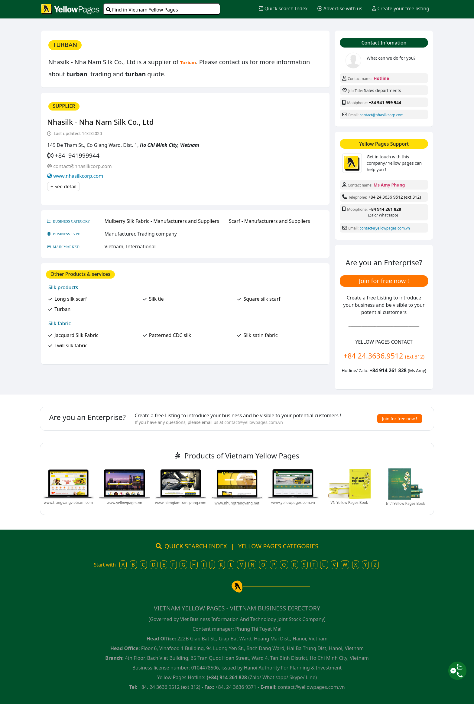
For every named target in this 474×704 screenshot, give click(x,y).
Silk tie (156, 299)
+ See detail (63, 186)
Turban (62, 309)
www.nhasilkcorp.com (78, 176)
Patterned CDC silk (170, 335)
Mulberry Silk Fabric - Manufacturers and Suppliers (162, 221)
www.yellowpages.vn (124, 502)
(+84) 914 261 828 (227, 677)
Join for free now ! (384, 281)
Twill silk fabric (70, 345)
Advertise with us (339, 8)
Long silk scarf (70, 299)
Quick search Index (283, 8)
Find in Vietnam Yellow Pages (142, 9)
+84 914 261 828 (385, 209)
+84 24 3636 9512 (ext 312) (394, 197)
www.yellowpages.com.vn (293, 502)
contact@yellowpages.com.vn (385, 228)
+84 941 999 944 (385, 102)
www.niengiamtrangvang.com (180, 502)
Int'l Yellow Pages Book (405, 503)
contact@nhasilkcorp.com (82, 166)
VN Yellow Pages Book (349, 502)
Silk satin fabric (260, 335)
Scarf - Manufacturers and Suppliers (269, 221)
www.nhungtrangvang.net (237, 503)
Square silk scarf (261, 299)
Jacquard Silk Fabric (76, 335)
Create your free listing (400, 8)
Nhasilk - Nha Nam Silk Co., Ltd (100, 122)
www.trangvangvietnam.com (68, 502)
